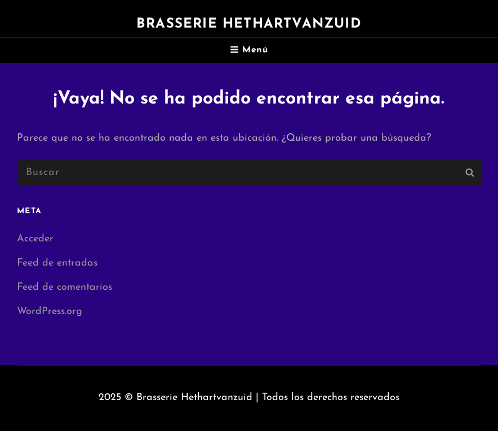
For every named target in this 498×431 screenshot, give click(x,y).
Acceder (35, 239)
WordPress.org (49, 311)
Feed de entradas (57, 263)
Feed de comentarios (64, 287)
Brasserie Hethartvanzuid (249, 24)
